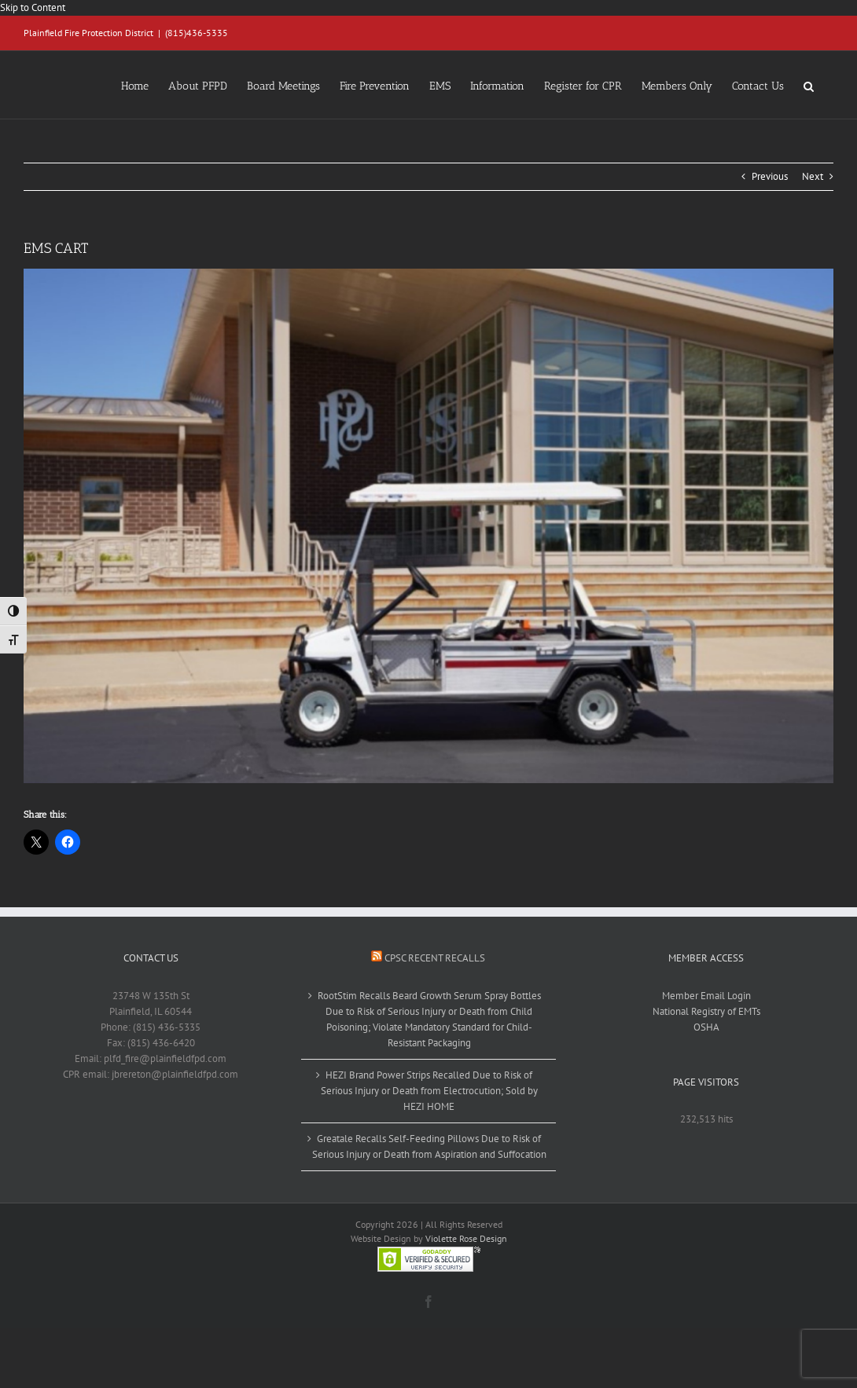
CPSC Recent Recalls (434, 958)
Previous (770, 176)
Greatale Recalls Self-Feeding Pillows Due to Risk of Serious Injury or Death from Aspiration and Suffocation (429, 1146)
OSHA (706, 1027)
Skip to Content (32, 7)
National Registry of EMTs (706, 1011)
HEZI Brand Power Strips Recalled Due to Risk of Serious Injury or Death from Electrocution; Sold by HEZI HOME (429, 1090)
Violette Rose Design (466, 1238)
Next (812, 176)
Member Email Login (706, 995)
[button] (809, 85)
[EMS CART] (428, 526)
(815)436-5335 (196, 32)
